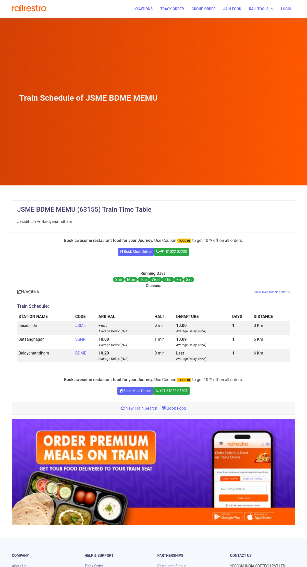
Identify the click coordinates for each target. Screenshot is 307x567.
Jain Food (232, 9)
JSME (80, 325)
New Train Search (139, 408)
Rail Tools (258, 9)
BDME (81, 353)
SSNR (80, 339)
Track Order (172, 9)
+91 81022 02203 (171, 252)
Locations (143, 9)
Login (286, 9)
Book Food (174, 408)
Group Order (204, 9)
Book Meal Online (136, 252)
